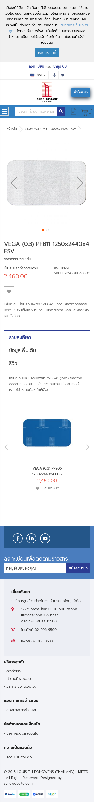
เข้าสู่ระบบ (59, 66)
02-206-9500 (46, 629)
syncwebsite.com (18, 783)
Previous (5, 447)
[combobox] (36, 111)
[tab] (47, 337)
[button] (14, 183)
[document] (47, 31)
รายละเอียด (20, 337)
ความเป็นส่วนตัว (19, 757)
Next (89, 447)
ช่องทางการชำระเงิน (21, 710)
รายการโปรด (63, 75)
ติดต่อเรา (13, 671)
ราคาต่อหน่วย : (15, 259)
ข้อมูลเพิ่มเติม (22, 350)
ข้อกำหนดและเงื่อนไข (22, 733)
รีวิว (13, 363)
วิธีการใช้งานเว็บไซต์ (21, 686)
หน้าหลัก (12, 128)
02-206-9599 (42, 641)
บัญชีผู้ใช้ (54, 75)
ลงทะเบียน (36, 66)
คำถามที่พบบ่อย (18, 678)
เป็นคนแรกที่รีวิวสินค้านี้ (21, 268)
